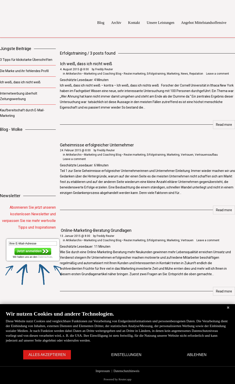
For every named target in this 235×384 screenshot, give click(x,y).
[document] (117, 330)
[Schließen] (228, 307)
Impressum (103, 371)
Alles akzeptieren (47, 355)
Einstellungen (126, 355)
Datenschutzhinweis (127, 371)
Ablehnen (197, 355)
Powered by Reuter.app (117, 379)
